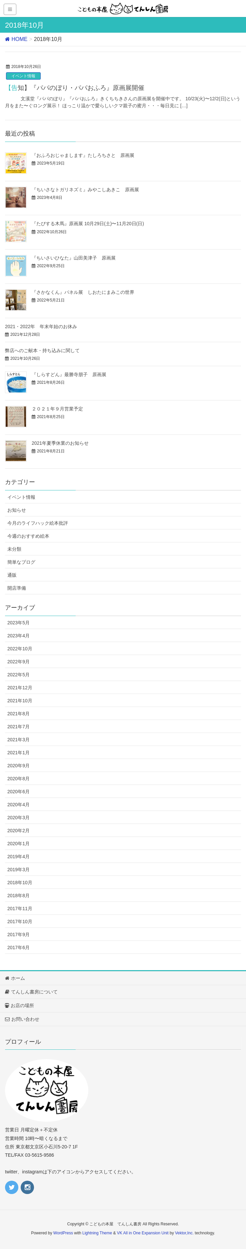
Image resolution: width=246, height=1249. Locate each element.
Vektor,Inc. (184, 1233)
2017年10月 (19, 921)
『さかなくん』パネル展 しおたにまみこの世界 (83, 292)
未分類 (14, 549)
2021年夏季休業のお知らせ (60, 443)
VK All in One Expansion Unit (143, 1233)
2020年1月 (18, 843)
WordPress (63, 1233)
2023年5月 (18, 622)
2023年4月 (18, 635)
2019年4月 (18, 856)
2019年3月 (18, 869)
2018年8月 (18, 895)
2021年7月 (18, 726)
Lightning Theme (97, 1233)
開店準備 (16, 588)
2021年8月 (18, 713)
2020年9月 (18, 765)
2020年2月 (18, 830)
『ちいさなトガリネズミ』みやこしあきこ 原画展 (85, 189)
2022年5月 (18, 674)
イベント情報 (23, 76)
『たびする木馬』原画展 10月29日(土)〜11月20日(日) (88, 223)
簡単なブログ (21, 562)
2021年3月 (18, 739)
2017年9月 (18, 934)
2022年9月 (18, 661)
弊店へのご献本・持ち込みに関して (42, 350)
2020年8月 (18, 778)
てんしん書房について (31, 991)
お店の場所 (19, 1005)
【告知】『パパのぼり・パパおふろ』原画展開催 (74, 87)
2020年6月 (18, 791)
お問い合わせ (22, 1019)
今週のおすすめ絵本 (28, 536)
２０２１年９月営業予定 (57, 408)
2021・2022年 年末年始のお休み (41, 326)
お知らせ (16, 510)
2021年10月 (19, 700)
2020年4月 (18, 804)
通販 (12, 575)
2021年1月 (18, 752)
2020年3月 (18, 817)
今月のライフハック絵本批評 (37, 523)
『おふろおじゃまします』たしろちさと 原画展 (83, 155)
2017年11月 (19, 908)
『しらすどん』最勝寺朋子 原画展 (69, 374)
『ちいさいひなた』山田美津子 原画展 (74, 258)
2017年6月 (18, 947)
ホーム (15, 978)
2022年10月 (19, 648)
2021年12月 (19, 687)
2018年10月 (19, 882)
